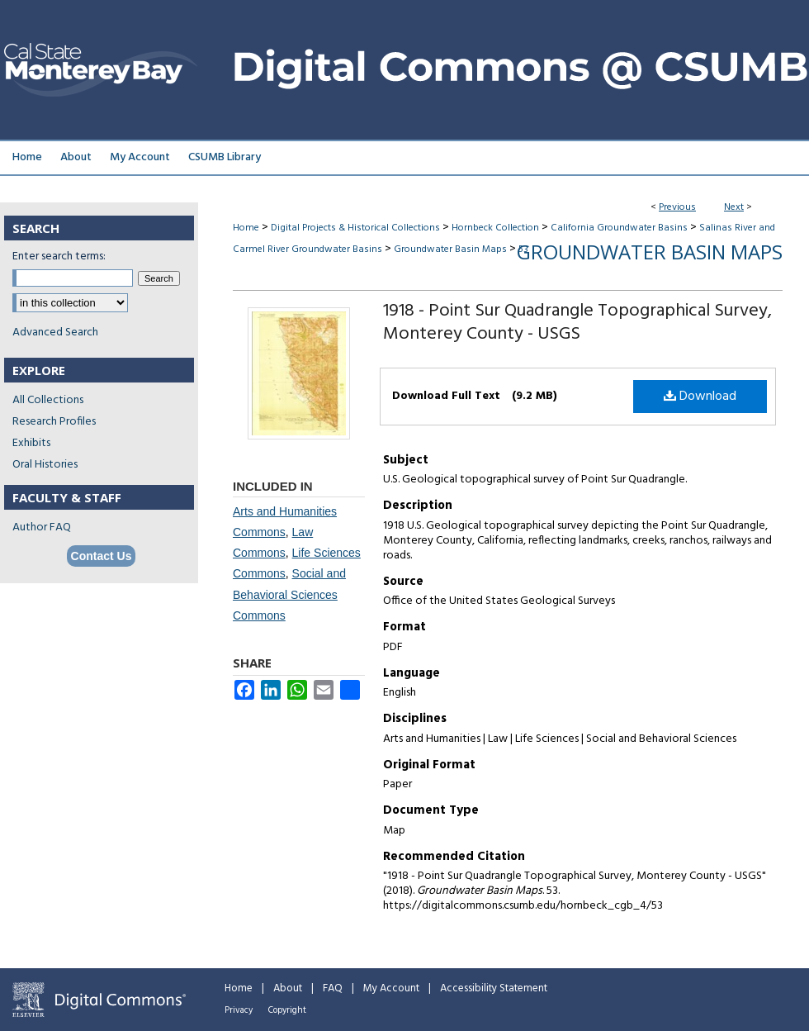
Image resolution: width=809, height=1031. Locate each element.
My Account (391, 988)
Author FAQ (41, 527)
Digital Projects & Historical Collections (355, 228)
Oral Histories (45, 464)
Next (734, 207)
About (287, 988)
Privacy (239, 1010)
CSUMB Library (224, 157)
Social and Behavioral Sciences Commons (289, 594)
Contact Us (101, 556)
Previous (677, 207)
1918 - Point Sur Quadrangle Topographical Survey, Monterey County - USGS (577, 323)
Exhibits (31, 443)
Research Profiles (54, 421)
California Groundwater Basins (619, 228)
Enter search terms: (59, 256)
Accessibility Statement (493, 988)
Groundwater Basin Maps (450, 249)
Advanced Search (55, 332)
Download (700, 396)
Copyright (287, 1010)
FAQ (333, 988)
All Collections (47, 400)
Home (246, 228)
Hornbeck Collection (495, 228)
